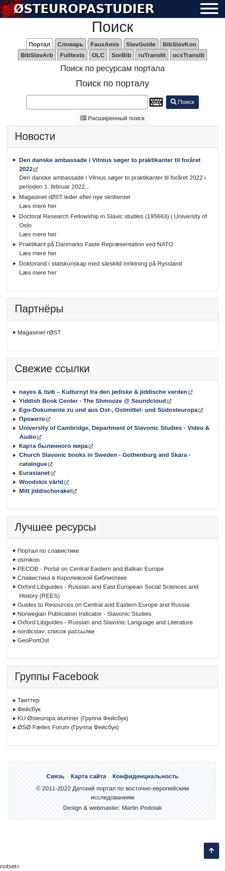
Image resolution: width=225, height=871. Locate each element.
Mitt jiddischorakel (45, 490)
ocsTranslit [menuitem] (188, 55)
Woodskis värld (41, 481)
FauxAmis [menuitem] (104, 44)
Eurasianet (34, 472)
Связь (55, 776)
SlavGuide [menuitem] (141, 44)
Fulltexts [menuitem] (72, 55)
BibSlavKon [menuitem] (179, 44)
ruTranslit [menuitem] (152, 55)
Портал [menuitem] (39, 44)
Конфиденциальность (145, 776)
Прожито (32, 418)
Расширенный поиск (112, 118)
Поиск (183, 102)
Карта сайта (88, 776)
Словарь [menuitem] (71, 44)
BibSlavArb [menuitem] (37, 55)
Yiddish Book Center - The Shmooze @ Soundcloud (92, 400)
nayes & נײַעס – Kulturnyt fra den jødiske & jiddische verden (103, 391)
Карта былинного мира (53, 445)
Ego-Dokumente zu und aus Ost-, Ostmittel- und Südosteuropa (108, 409)
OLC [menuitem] (98, 55)
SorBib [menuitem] (121, 55)
